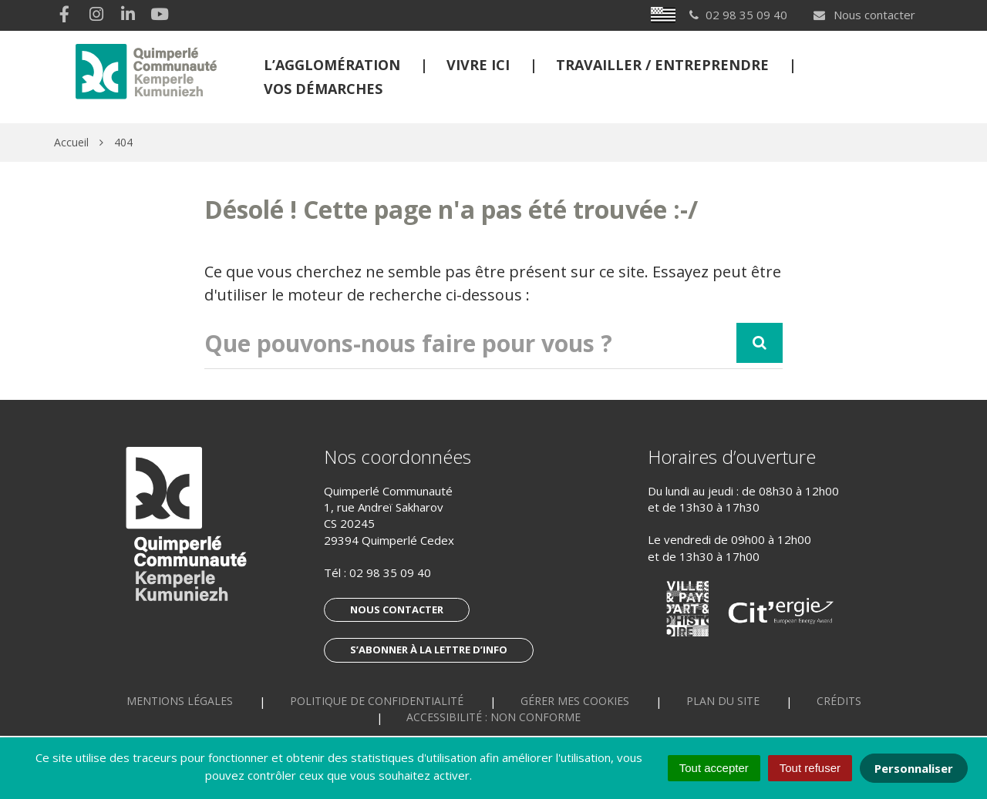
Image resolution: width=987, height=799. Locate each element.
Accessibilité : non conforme (493, 717)
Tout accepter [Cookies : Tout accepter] (714, 767)
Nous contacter (863, 14)
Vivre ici (478, 64)
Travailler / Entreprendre (662, 64)
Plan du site (723, 700)
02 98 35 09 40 (390, 572)
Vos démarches (323, 88)
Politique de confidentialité (376, 700)
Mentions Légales (179, 700)
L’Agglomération (332, 64)
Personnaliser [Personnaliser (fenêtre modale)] (913, 768)
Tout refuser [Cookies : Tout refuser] (810, 767)
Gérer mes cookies (574, 700)
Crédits (839, 700)
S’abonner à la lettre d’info (428, 649)
